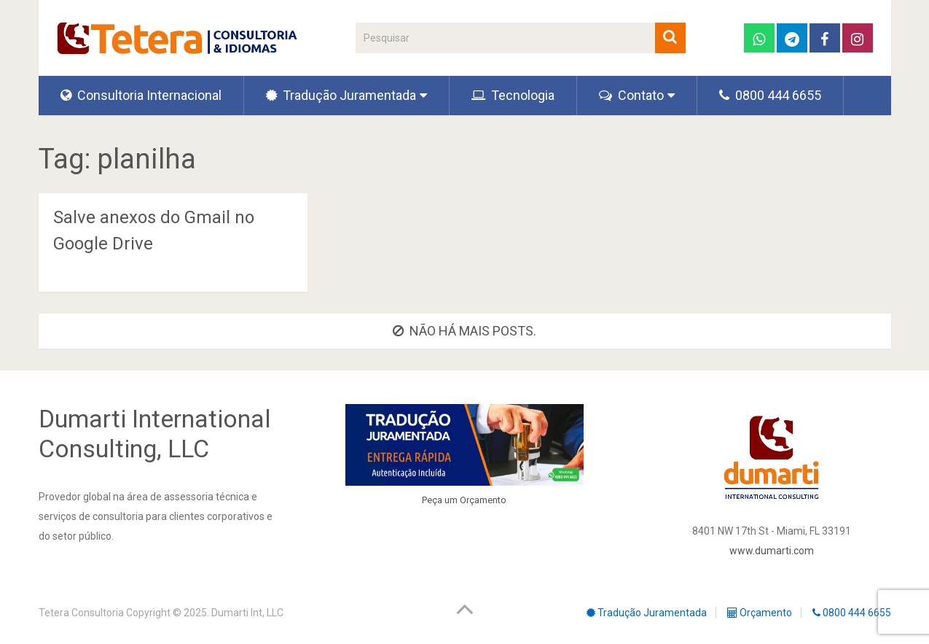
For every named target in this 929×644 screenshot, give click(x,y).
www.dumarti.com (771, 550)
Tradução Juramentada (341, 95)
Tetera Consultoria (81, 612)
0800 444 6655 (770, 95)
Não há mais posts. (464, 330)
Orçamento (483, 499)
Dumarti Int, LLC (247, 612)
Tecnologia (512, 95)
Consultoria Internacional (141, 95)
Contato (631, 95)
